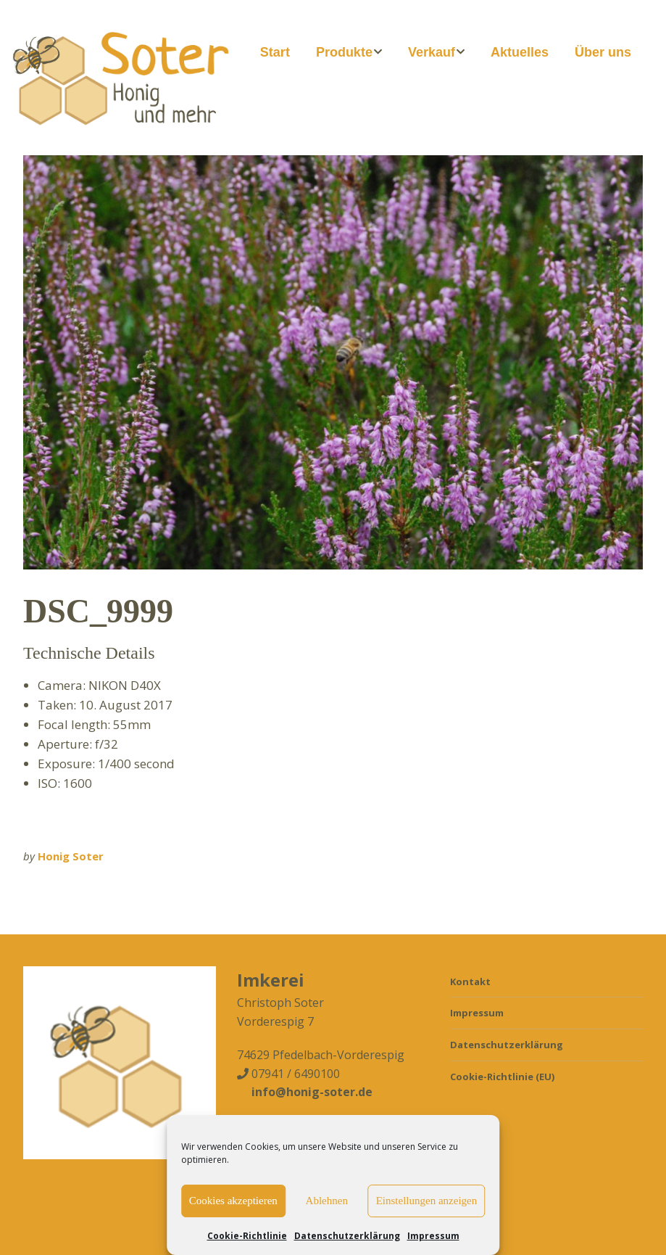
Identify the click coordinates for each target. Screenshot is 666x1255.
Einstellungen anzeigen (427, 1200)
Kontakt (470, 981)
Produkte (344, 52)
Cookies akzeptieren (233, 1200)
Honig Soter (71, 856)
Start (275, 52)
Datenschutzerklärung (347, 1236)
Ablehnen (327, 1200)
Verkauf (431, 52)
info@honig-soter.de (311, 1092)
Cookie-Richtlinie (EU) (502, 1076)
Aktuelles (520, 52)
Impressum (433, 1236)
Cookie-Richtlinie (247, 1236)
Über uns (603, 52)
